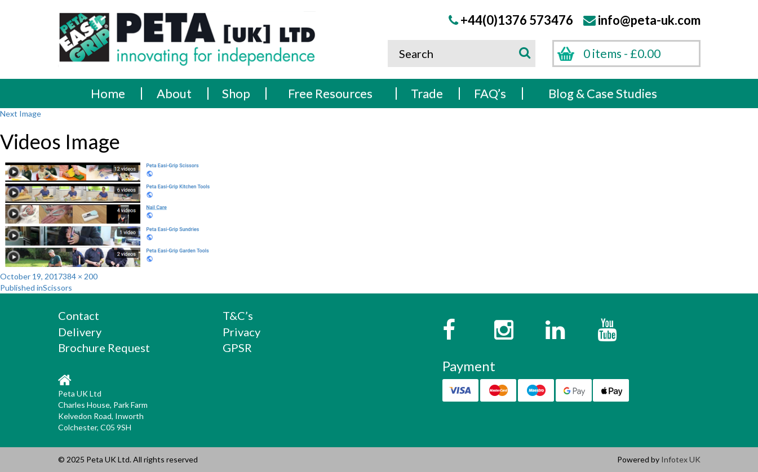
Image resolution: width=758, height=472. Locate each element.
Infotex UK (681, 459)
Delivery (79, 332)
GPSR (237, 347)
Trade (427, 93)
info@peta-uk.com (649, 20)
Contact (78, 315)
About (174, 93)
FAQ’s (490, 93)
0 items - (622, 53)
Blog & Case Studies (602, 93)
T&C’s (238, 315)
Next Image (20, 113)
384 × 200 (80, 276)
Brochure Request (104, 347)
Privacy (241, 332)
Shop (236, 93)
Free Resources (330, 93)
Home (108, 93)
